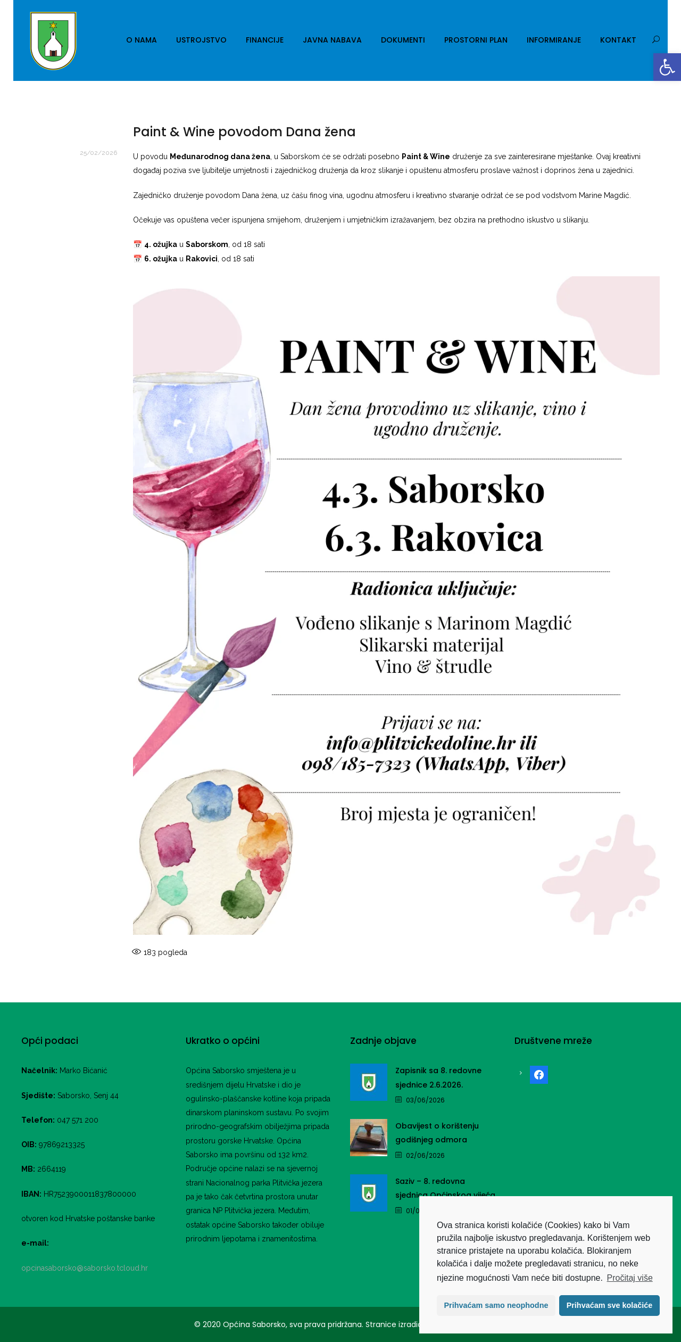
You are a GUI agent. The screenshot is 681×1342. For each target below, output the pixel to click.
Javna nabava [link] (332, 40)
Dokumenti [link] (403, 40)
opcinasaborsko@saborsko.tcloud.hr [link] (84, 1268)
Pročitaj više (630, 1277)
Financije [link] (265, 40)
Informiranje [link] (554, 40)
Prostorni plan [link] (476, 40)
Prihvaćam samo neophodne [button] (496, 1305)
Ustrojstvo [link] (201, 40)
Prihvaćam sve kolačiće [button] (610, 1305)
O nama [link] (141, 40)
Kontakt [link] (618, 40)
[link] (667, 67)
